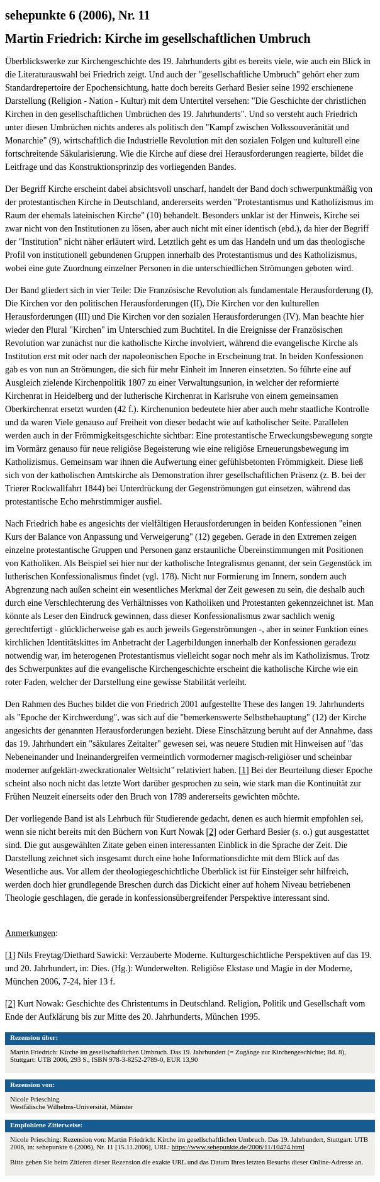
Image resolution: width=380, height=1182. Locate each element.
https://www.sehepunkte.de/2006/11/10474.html (238, 1147)
